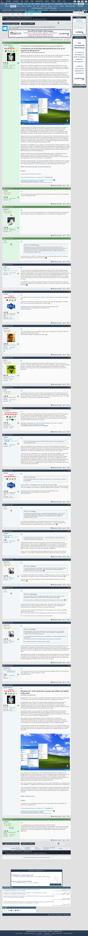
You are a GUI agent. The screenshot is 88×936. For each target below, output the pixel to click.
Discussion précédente (30, 857)
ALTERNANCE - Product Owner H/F (22, 875)
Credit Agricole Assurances (24, 876)
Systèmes (81, 4)
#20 (69, 819)
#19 (69, 685)
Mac (38, 6)
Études (53, 1)
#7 (69, 325)
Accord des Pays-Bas (31, 166)
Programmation (58, 4)
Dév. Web (47, 4)
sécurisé (31, 306)
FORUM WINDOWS (7, 10)
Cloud (25, 4)
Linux (18, 6)
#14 (69, 531)
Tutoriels (16, 1)
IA (29, 4)
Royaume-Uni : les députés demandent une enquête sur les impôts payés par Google (24, 893)
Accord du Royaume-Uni (44, 166)
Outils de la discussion (57, 39)
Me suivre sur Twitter (38, 181)
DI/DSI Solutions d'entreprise (16, 4)
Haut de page (67, 914)
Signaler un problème (28, 23)
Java (43, 4)
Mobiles (75, 4)
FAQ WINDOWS (31, 10)
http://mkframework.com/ (27, 308)
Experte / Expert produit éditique (22, 881)
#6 (69, 291)
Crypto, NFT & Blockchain (50, 8)
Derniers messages (5, 14)
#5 (69, 264)
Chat (32, 1)
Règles (31, 14)
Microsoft (37, 4)
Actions (12, 14)
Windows (13, 6)
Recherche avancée (82, 14)
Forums (8, 1)
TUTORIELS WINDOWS (42, 10)
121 (14, 68)
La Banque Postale (21, 882)
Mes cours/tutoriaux (26, 309)
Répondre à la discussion (11, 23)
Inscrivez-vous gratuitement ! (33, 12)
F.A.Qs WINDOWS (19, 848)
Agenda (22, 14)
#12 (69, 470)
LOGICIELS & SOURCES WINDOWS (67, 10)
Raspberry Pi (44, 6)
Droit (59, 1)
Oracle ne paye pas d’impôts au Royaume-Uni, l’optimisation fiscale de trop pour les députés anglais (28, 896)
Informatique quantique (37, 8)
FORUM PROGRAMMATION (20, 10)
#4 (69, 238)
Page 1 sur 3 (54, 23)
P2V (31, 424)
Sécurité (62, 6)
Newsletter (39, 1)
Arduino (23, 6)
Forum (6, 17)
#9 (69, 387)
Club (63, 1)
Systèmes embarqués (70, 6)
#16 (69, 587)
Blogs (26, 1)
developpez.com (45, 308)
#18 (69, 665)
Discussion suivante (43, 857)
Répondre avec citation (56, 185)
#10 (69, 408)
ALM (33, 4)
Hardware (29, 6)
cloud (42, 424)
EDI (52, 4)
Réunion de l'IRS (29, 796)
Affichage (66, 39)
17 (14, 318)
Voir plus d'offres (55, 884)
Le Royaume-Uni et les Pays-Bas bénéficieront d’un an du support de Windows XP (35, 27)
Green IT (56, 6)
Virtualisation (80, 6)
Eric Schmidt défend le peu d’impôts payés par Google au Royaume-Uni (21, 889)
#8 (69, 357)
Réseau (50, 6)
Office (70, 4)
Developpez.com (59, 914)
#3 (69, 206)
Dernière (67, 23)
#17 (69, 622)
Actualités (13, 848)
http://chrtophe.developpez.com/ (44, 423)
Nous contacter (51, 914)
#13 (69, 504)
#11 (69, 434)
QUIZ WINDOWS (53, 10)
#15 (69, 559)
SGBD (65, 4)
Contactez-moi (48, 177)
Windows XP (27, 17)
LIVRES (78, 10)
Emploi (47, 1)
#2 (69, 188)
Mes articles (29, 181)
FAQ (22, 1)
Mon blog (23, 181)
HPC (34, 6)
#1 (69, 42)
